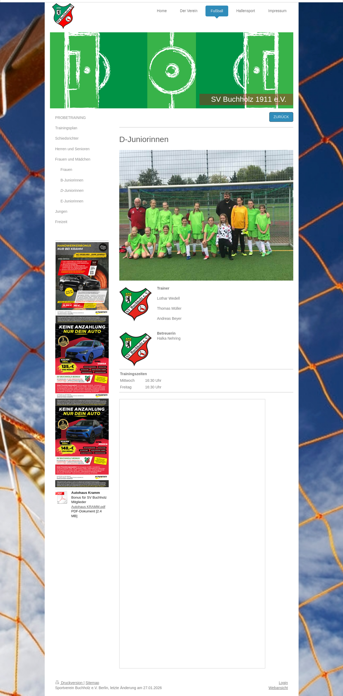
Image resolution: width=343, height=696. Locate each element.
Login (283, 683)
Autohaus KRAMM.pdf (88, 507)
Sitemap (92, 683)
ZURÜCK (281, 117)
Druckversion (69, 683)
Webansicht (278, 688)
